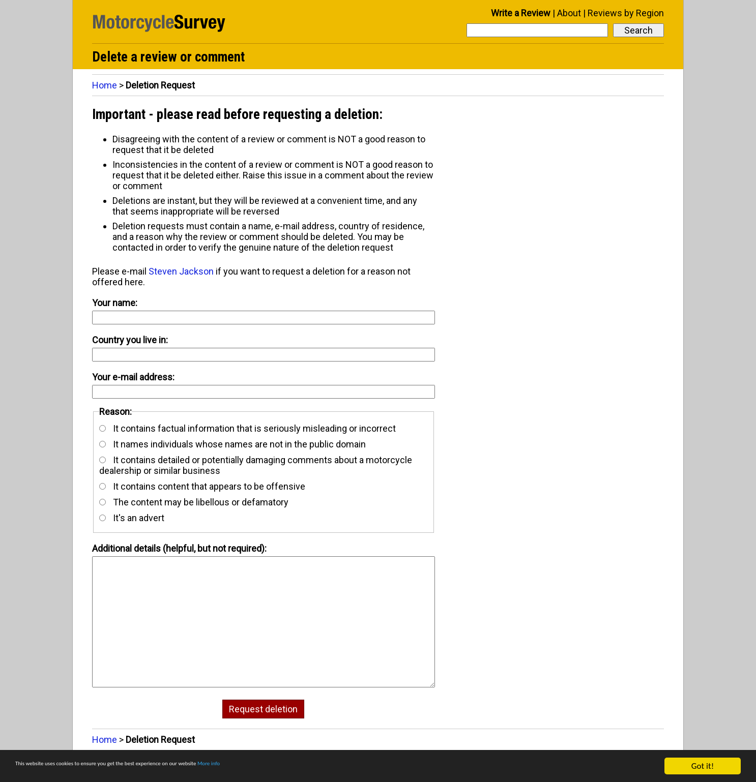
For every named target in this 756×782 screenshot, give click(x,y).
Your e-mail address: (133, 377)
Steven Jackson (181, 271)
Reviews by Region (626, 13)
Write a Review (520, 13)
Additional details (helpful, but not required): (179, 548)
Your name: (114, 302)
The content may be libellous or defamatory (193, 502)
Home (104, 85)
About (569, 13)
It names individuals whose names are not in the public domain (232, 444)
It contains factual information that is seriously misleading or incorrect (247, 428)
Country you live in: (130, 340)
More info (313, 766)
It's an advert (131, 518)
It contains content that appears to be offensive (202, 486)
